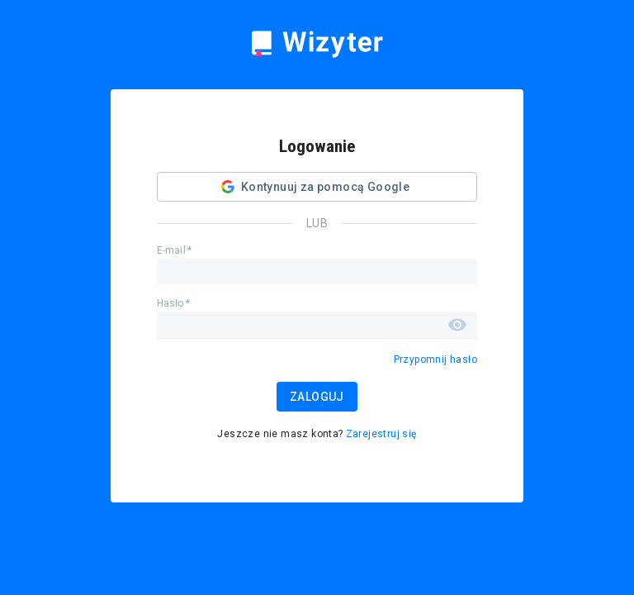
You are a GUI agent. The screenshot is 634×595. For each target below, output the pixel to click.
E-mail (174, 250)
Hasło (173, 303)
